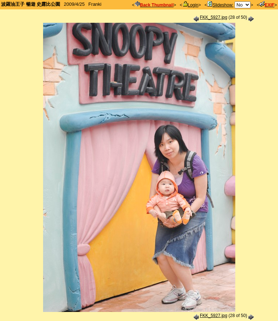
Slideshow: (220, 5)
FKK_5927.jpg (213, 17)
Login (190, 5)
